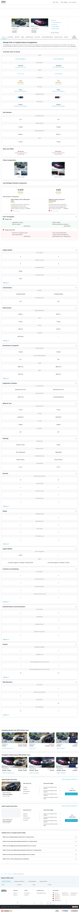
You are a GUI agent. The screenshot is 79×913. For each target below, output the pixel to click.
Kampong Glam (26, 791)
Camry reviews (58, 84)
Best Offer (17, 37)
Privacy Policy (27, 893)
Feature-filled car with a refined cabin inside (20, 200)
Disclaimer (26, 894)
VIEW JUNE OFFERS (20, 154)
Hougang (25, 787)
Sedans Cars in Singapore (21, 106)
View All (5, 283)
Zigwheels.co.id (65, 893)
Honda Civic (15, 28)
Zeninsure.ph (73, 894)
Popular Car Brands (6, 881)
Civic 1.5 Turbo (20, 73)
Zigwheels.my (57, 896)
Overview (4, 37)
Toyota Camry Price (59, 67)
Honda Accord (50, 768)
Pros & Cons (37, 37)
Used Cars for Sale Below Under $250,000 (50, 791)
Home (2, 873)
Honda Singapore (20, 59)
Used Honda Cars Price (71, 779)
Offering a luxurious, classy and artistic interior (57, 200)
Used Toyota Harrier (7, 819)
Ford (3, 884)
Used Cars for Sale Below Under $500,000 (50, 794)
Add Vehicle (55, 33)
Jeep (34, 884)
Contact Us (15, 894)
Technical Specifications (47, 37)
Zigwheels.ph (57, 894)
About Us (15, 893)
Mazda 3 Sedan (55, 26)
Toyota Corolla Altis (56, 22)
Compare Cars (10, 873)
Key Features (10, 37)
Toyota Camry (35, 28)
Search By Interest (43, 881)
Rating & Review (29, 37)
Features (66, 37)
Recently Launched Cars (19, 881)
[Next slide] (77, 741)
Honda (49, 884)
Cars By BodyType (32, 881)
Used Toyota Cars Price (71, 806)
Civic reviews (21, 84)
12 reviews (58, 193)
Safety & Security (58, 37)
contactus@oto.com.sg (41, 893)
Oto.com (56, 893)
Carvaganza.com (74, 893)
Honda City (54, 24)
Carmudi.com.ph (65, 894)
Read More (28, 208)
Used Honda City (7, 792)
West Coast (25, 793)
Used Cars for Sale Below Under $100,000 (50, 788)
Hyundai (19, 884)
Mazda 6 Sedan (55, 28)
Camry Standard (58, 73)
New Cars (5, 873)
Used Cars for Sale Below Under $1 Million (51, 798)
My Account (73, 2)
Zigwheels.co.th (58, 900)
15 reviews (20, 193)
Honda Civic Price (22, 67)
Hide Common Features (74, 37)
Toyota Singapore (58, 59)
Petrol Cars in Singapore (21, 91)
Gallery (22, 37)
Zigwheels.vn (57, 898)
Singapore (25, 789)
